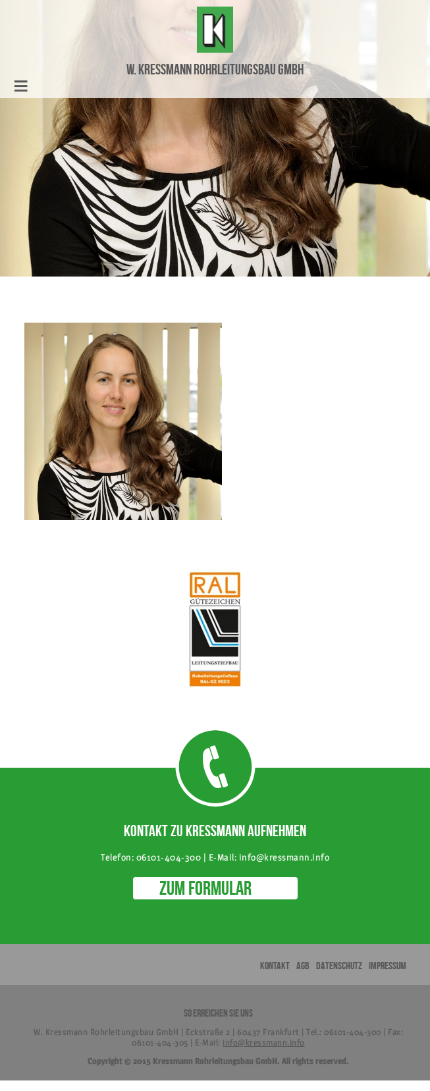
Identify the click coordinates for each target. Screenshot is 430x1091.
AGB (302, 965)
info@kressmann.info (264, 1042)
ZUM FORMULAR (205, 888)
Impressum (387, 965)
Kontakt (275, 965)
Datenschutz (339, 965)
